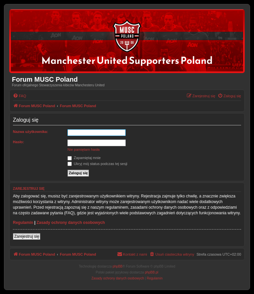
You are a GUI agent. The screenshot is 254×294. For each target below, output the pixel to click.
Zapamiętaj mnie (84, 158)
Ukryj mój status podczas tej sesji (97, 164)
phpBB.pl (151, 272)
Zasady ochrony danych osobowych (70, 222)
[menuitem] (19, 96)
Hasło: (18, 142)
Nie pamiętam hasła (83, 149)
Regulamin (23, 222)
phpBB (118, 266)
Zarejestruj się (26, 236)
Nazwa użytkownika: (30, 132)
